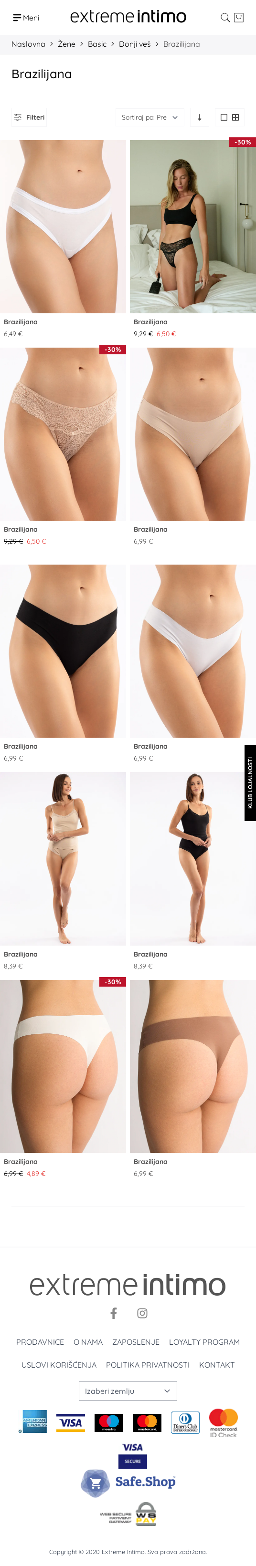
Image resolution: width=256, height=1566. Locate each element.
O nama (88, 1342)
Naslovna (28, 44)
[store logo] (128, 17)
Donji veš (135, 44)
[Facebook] (113, 1313)
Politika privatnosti (148, 1365)
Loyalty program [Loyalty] (204, 1342)
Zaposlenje (136, 1342)
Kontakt (217, 1365)
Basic (97, 44)
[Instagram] (142, 1313)
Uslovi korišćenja (58, 1365)
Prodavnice (40, 1342)
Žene (66, 44)
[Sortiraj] (150, 117)
